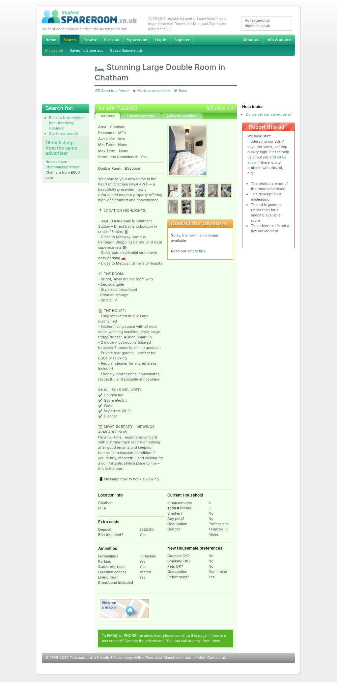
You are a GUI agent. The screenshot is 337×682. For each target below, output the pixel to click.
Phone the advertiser (181, 116)
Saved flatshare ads (86, 50)
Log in (160, 40)
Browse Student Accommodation (89, 40)
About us (251, 40)
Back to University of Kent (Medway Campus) (67, 122)
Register (182, 40)
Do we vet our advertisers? (269, 114)
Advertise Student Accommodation (111, 40)
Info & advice (279, 40)
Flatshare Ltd (81, 657)
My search (54, 50)
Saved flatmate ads (126, 50)
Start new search (63, 133)
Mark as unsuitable (153, 90)
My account (137, 40)
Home (51, 40)
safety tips (196, 251)
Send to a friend (114, 90)
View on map (124, 608)
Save (183, 90)
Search (69, 40)
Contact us (216, 657)
